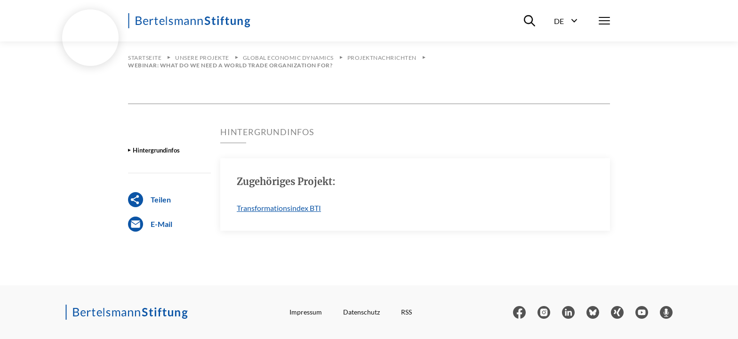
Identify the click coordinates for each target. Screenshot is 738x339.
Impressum (305, 312)
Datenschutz (361, 312)
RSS (406, 312)
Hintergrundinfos (156, 150)
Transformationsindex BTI (279, 207)
